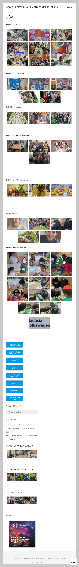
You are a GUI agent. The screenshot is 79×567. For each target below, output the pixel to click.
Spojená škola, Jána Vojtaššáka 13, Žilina (32, 7)
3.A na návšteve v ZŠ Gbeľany (17, 428)
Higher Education (42, 563)
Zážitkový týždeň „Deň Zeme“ (16, 425)
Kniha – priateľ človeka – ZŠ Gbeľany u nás (21, 436)
